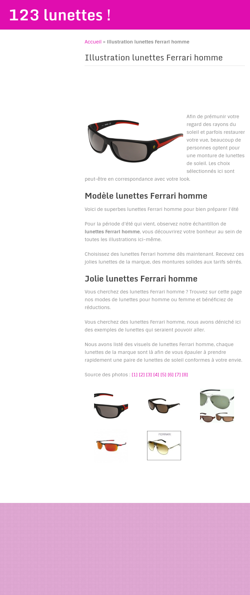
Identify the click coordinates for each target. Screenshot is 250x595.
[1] (135, 375)
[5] (163, 375)
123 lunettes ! (59, 14)
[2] (142, 375)
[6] (171, 375)
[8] (185, 375)
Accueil (93, 42)
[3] (149, 375)
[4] (156, 375)
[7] (178, 375)
